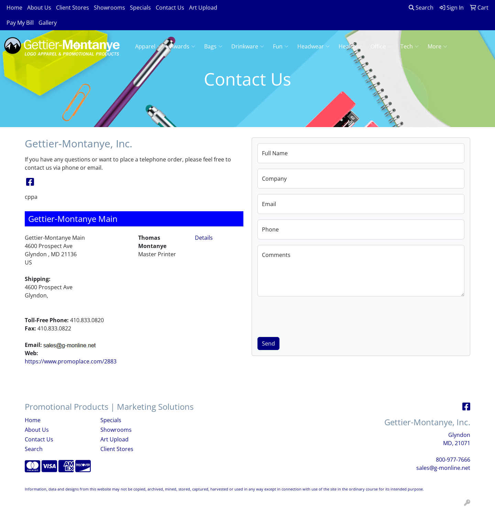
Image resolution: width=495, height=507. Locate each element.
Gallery (47, 22)
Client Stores (72, 7)
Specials (140, 7)
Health (350, 46)
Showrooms (109, 7)
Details (204, 237)
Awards (182, 46)
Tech (409, 46)
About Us (39, 7)
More (437, 46)
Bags (213, 46)
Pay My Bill (20, 22)
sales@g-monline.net (443, 468)
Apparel (148, 46)
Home (14, 7)
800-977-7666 (453, 459)
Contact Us (170, 7)
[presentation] (309, 315)
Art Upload (203, 7)
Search (421, 7)
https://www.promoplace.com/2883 (71, 361)
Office (381, 46)
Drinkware (247, 46)
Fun (280, 46)
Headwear (313, 46)
